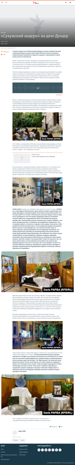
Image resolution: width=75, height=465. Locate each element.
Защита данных (5, 459)
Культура (3, 32)
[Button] (5, 51)
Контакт (3, 452)
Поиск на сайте (23, 449)
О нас (2, 449)
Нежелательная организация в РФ (9, 455)
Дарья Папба (4, 43)
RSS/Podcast (22, 455)
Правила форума (23, 452)
